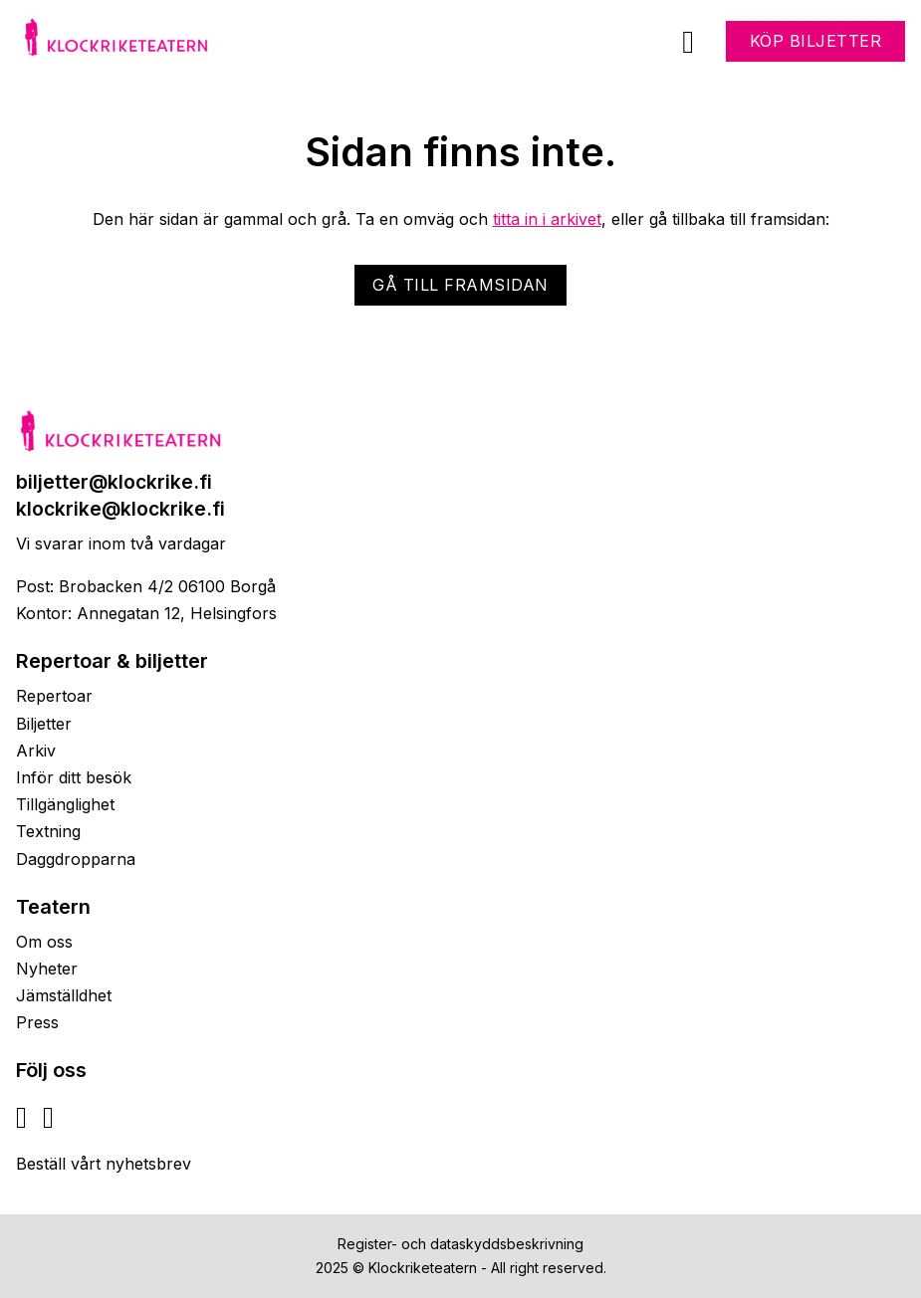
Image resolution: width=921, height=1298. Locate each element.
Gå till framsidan (460, 285)
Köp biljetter (816, 41)
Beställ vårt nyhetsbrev (103, 1164)
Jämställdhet (64, 995)
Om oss (44, 942)
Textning (48, 831)
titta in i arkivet (547, 219)
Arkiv (36, 750)
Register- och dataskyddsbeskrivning (460, 1243)
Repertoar (54, 696)
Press (37, 1022)
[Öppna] (688, 42)
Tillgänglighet (65, 804)
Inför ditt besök (73, 777)
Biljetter (44, 724)
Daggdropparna (75, 859)
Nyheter (47, 968)
